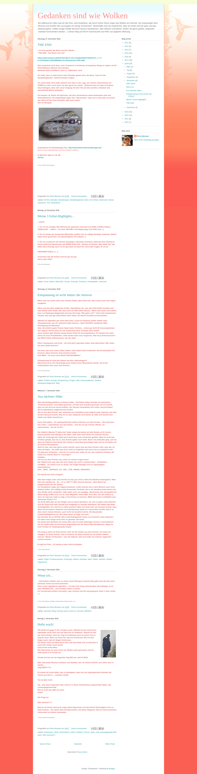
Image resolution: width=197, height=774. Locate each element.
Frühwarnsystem (56, 559)
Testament (42, 203)
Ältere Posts (110, 744)
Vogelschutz (42, 562)
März (129, 67)
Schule (67, 282)
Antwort (47, 380)
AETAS (47, 200)
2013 (126, 46)
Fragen (72, 380)
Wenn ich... (45, 575)
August (130, 73)
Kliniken (98, 380)
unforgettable (92, 282)
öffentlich (88, 611)
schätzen (79, 732)
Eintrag (59, 611)
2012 (126, 43)
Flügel (46, 559)
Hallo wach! (46, 624)
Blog (54, 611)
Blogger (112, 769)
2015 (126, 53)
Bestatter (53, 200)
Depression (48, 732)
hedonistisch (64, 732)
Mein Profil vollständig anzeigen (146, 140)
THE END (45, 44)
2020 (126, 115)
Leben (72, 732)
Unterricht (102, 282)
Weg (58, 383)
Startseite (78, 744)
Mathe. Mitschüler (56, 282)
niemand (80, 611)
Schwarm (82, 282)
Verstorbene (55, 203)
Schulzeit (74, 282)
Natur (90, 559)
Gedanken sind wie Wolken (83, 15)
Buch (87, 200)
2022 (126, 122)
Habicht (76, 559)
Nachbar (83, 559)
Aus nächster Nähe (50, 396)
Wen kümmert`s (49, 735)
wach (40, 735)
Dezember (131, 107)
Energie (54, 380)
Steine (111, 200)
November (131, 80)
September (131, 77)
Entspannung (63, 380)
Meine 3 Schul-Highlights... (56, 216)
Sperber (102, 559)
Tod (48, 203)
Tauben (109, 559)
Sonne (86, 732)
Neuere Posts (45, 744)
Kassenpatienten (87, 380)
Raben (95, 559)
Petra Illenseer (143, 136)
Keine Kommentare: (79, 196)
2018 (126, 63)
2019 (126, 112)
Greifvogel (68, 559)
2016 (126, 57)
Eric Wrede (94, 200)
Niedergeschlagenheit (46, 383)
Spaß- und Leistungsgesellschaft (103, 732)
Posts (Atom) (82, 752)
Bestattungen (63, 200)
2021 (126, 119)
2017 (126, 60)
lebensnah (103, 200)
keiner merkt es (69, 611)
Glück (56, 732)
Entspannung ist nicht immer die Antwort (65, 295)
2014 (126, 50)
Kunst (46, 282)
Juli (128, 70)
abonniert (47, 611)
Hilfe (77, 380)
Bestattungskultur (77, 200)
